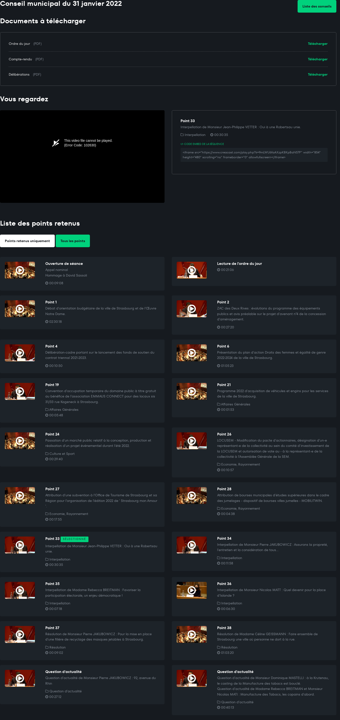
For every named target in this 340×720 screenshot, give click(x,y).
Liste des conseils (317, 6)
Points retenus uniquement (27, 240)
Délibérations (19, 74)
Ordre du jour (19, 43)
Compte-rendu (20, 59)
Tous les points (73, 240)
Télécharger (318, 43)
